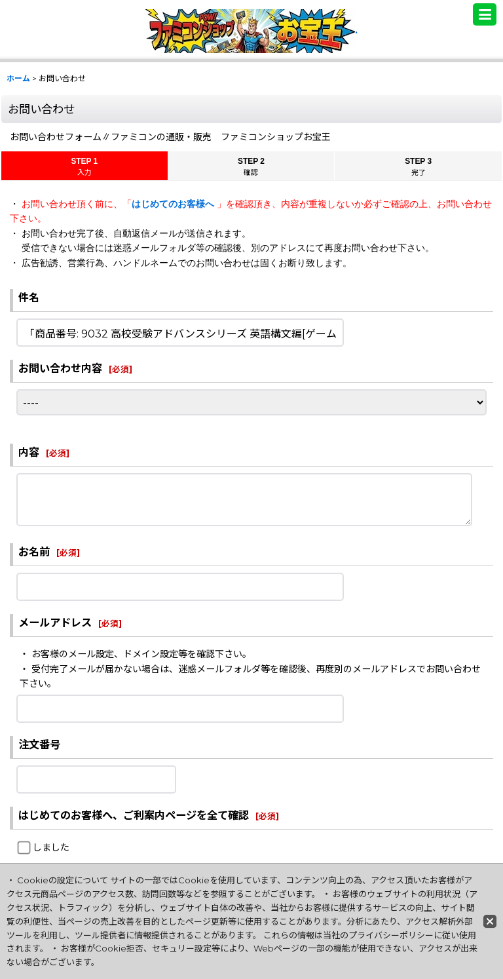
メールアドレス (55, 622)
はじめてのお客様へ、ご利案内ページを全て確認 (133, 815)
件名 (28, 297)
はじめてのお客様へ (174, 204)
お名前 (34, 551)
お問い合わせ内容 (60, 368)
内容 (28, 452)
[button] (484, 14)
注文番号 (39, 744)
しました (51, 847)
